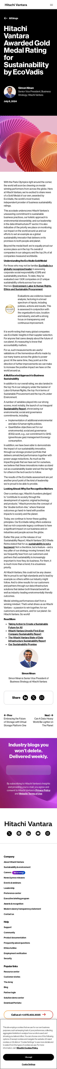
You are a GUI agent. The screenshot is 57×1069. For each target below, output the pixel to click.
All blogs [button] (11, 18)
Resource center (11, 971)
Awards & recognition (13, 903)
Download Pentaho (12, 1003)
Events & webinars (12, 882)
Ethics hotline (10, 948)
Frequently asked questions (17, 943)
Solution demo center (14, 997)
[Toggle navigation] (51, 5)
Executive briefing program (16, 898)
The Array (8, 982)
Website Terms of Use (30, 793)
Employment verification (15, 953)
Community (9, 932)
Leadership (9, 888)
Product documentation (15, 937)
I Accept (28, 1057)
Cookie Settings (28, 1064)
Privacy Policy (42, 790)
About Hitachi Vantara (14, 862)
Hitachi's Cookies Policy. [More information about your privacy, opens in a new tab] (27, 1048)
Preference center (12, 893)
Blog (6, 987)
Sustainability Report (15, 408)
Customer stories (12, 976)
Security (8, 958)
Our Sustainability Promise (22, 644)
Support (8, 927)
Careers (7, 872)
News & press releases (14, 877)
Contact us (9, 914)
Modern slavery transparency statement (22, 909)
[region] (28, 1044)
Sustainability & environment (17, 867)
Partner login (10, 992)
